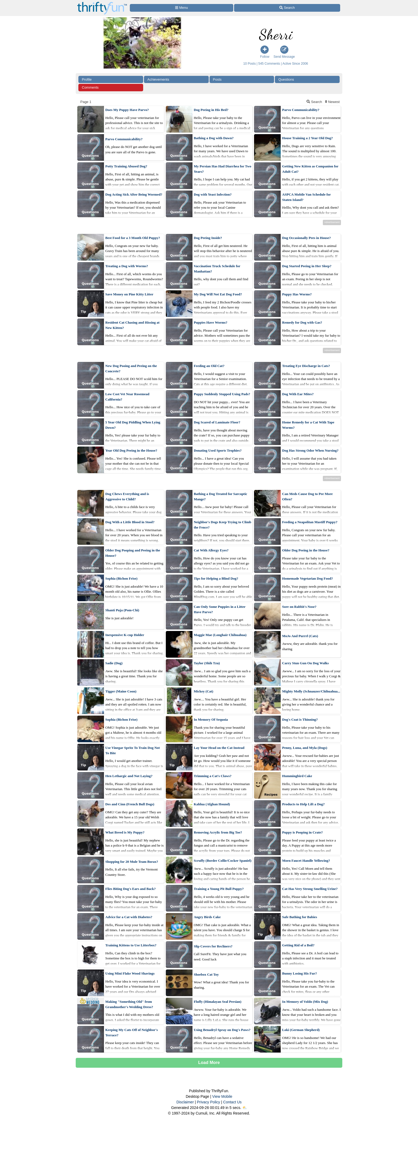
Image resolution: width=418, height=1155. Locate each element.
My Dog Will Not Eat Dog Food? (218, 294)
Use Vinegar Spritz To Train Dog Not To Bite (132, 750)
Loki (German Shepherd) (301, 1030)
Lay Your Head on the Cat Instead (219, 748)
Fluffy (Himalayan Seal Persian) (218, 1002)
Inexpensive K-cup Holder (124, 635)
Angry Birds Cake (207, 917)
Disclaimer (185, 1102)
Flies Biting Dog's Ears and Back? (130, 889)
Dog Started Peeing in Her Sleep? (306, 266)
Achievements (158, 79)
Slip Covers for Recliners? (213, 946)
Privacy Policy (208, 1102)
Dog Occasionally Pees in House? (306, 238)
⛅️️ (244, 1108)
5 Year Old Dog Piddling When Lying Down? (132, 425)
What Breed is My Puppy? (124, 832)
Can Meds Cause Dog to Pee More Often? (307, 496)
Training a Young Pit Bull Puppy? (219, 889)
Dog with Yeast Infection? (213, 194)
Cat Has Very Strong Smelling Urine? (309, 889)
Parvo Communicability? (300, 110)
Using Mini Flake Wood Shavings (130, 973)
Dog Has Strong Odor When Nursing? (310, 450)
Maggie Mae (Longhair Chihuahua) (220, 635)
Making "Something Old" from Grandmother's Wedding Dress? (129, 1004)
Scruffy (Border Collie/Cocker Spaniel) (223, 861)
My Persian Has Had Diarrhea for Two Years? (222, 169)
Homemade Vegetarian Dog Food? (307, 578)
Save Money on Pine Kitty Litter (129, 294)
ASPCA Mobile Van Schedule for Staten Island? (306, 197)
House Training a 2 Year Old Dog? (307, 138)
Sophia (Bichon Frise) (121, 578)
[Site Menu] (181, 8)
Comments (90, 87)
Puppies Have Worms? (210, 322)
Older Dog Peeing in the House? (305, 550)
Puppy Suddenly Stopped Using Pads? (222, 394)
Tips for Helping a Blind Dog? (216, 578)
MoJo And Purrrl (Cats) (300, 636)
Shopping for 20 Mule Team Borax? (131, 862)
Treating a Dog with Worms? (126, 266)
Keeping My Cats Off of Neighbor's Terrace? (131, 1032)
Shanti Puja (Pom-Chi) (122, 610)
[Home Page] (102, 3)
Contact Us (232, 1102)
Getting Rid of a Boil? (298, 945)
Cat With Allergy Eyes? (211, 550)
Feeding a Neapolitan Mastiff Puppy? (309, 522)
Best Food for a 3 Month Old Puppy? (132, 238)
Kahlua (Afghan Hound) (212, 804)
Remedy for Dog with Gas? (302, 322)
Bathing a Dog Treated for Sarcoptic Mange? (220, 496)
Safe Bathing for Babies (299, 917)
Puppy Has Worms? (297, 294)
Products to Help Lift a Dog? (303, 804)
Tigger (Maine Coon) (120, 691)
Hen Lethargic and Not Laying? (128, 776)
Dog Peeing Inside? (208, 238)
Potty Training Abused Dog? (126, 166)
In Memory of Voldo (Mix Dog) (305, 1002)
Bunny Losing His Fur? (299, 973)
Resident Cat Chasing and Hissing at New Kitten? (132, 325)
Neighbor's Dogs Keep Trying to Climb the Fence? (222, 524)
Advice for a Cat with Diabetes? (128, 917)
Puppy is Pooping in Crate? (302, 832)
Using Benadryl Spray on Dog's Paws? (222, 1030)
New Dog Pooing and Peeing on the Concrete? (131, 368)
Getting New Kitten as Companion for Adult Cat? (310, 169)
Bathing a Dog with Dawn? (214, 138)
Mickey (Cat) (203, 691)
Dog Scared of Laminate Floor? (217, 422)
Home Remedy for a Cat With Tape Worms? (308, 425)
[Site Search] (287, 8)
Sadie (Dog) (114, 663)
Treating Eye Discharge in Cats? (306, 366)
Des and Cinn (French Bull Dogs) (129, 804)
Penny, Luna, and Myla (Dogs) (304, 748)
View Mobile (222, 1096)
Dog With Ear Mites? (298, 394)
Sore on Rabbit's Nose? (299, 607)
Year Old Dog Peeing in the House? (131, 450)
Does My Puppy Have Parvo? (127, 110)
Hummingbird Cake (297, 776)
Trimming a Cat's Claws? (213, 776)
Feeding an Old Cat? (209, 366)
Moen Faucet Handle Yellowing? (306, 861)
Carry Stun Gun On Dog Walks (305, 663)
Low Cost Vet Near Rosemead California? (127, 396)
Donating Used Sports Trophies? (218, 450)
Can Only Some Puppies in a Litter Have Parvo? (220, 609)
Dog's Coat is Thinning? (300, 719)
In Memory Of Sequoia (211, 719)
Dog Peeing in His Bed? (211, 110)
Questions (286, 79)
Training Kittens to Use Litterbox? (130, 945)
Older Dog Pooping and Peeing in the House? (132, 553)
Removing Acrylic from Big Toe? (218, 832)
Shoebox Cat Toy (206, 974)
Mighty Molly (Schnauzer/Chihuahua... (311, 691)
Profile (87, 79)
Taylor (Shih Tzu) (207, 663)
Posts (217, 79)
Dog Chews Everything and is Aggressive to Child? (127, 496)
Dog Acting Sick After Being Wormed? (133, 194)
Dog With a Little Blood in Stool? (129, 522)
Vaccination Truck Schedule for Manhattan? (217, 268)
